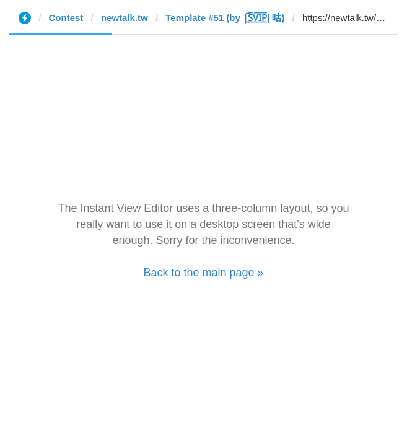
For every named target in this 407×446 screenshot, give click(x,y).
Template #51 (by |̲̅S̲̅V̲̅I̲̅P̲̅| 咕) (224, 17)
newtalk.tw (124, 17)
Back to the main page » (203, 272)
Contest (66, 17)
